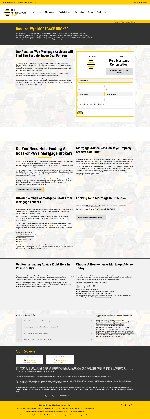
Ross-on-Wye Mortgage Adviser (112, 264)
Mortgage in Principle (93, 206)
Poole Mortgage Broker (45, 408)
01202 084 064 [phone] (10, 2)
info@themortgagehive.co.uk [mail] (27, 2)
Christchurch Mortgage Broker (64, 408)
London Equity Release (82, 415)
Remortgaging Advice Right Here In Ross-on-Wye (43, 266)
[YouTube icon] (141, 2)
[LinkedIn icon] (144, 2)
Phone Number (84, 94)
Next (80, 113)
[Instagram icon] (146, 2)
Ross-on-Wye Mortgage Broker (125, 22)
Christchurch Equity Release (64, 415)
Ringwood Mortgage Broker (35, 411)
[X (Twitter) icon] (137, 2)
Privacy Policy (66, 405)
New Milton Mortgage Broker (74, 411)
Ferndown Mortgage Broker (54, 411)
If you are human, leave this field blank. (90, 104)
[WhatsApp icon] (135, 2)
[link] (55, 321)
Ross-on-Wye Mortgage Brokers (99, 209)
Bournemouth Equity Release (29, 415)
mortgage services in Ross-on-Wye (116, 159)
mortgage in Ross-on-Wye (24, 184)
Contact (79, 209)
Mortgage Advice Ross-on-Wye (97, 148)
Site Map (42, 405)
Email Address (112, 94)
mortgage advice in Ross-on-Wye (105, 168)
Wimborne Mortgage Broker (84, 408)
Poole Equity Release (47, 415)
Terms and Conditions (53, 405)
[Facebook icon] (139, 2)
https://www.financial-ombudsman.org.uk (29, 396)
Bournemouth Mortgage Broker (26, 408)
